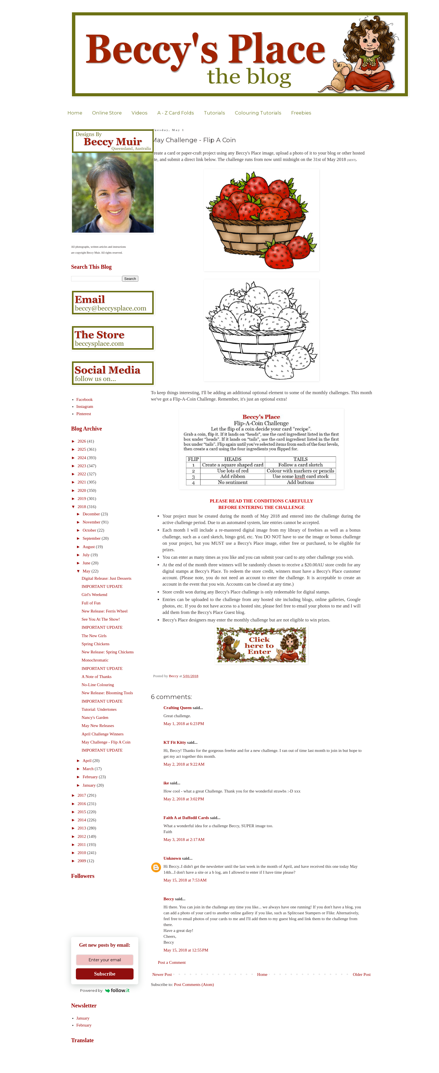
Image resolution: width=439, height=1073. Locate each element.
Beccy (169, 899)
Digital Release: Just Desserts (107, 578)
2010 (82, 852)
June (87, 563)
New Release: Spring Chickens (108, 652)
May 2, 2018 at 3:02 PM (184, 799)
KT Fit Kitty (175, 742)
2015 (82, 812)
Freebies (301, 113)
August (89, 546)
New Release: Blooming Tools (107, 693)
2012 (82, 836)
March (89, 768)
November (92, 522)
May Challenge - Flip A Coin (106, 742)
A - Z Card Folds (175, 113)
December (92, 514)
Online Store (107, 113)
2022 (82, 474)
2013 (82, 828)
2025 (82, 449)
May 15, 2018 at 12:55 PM (186, 950)
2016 (82, 803)
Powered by (105, 990)
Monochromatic (95, 660)
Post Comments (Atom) (194, 984)
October (90, 530)
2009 (82, 861)
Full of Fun (91, 603)
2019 (82, 498)
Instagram (84, 406)
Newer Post (162, 974)
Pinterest (83, 414)
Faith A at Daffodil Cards (186, 817)
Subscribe (104, 974)
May (87, 571)
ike (166, 783)
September (92, 538)
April (87, 760)
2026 (82, 441)
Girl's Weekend (95, 594)
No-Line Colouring (98, 684)
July (87, 555)
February (91, 777)
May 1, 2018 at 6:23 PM (184, 723)
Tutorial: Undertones (99, 709)
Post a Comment (172, 962)
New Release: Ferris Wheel (105, 611)
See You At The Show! (101, 619)
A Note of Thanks (97, 676)
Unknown (172, 858)
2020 (82, 490)
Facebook (84, 399)
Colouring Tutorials (258, 113)
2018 (82, 506)
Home (74, 113)
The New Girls (94, 635)
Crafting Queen (178, 707)
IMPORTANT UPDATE (102, 586)
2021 (82, 482)
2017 (82, 795)
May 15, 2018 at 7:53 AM (185, 880)
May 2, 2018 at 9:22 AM (184, 764)
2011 (82, 844)
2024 (82, 457)
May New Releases (98, 725)
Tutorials (214, 113)
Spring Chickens (96, 644)
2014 (82, 820)
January (90, 785)
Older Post (362, 974)
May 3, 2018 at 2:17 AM (184, 839)
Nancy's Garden (95, 717)
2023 (82, 466)
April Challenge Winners (103, 734)
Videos (140, 113)
